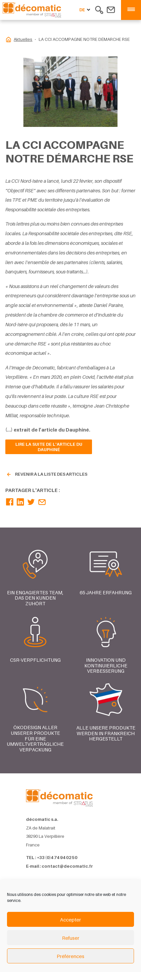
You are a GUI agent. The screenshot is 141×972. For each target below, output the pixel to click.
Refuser (70, 938)
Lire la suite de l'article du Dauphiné (48, 446)
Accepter (70, 920)
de (85, 10)
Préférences (70, 956)
